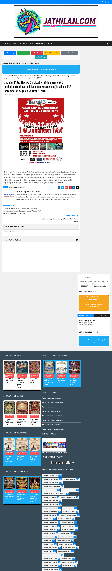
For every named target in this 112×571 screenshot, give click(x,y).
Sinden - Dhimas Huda (81, 409)
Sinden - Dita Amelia (81, 315)
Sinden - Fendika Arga (81, 308)
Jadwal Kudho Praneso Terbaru (50, 357)
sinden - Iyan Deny (80, 449)
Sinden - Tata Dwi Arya (81, 539)
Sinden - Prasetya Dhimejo (83, 528)
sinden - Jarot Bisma (95, 351)
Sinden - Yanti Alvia (80, 340)
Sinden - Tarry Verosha (82, 322)
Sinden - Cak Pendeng (81, 355)
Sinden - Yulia (79, 546)
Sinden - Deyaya (79, 488)
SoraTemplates (15, 567)
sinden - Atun (79, 550)
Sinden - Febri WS (80, 293)
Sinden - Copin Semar (81, 481)
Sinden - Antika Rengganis (83, 405)
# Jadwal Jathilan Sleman (16, 191)
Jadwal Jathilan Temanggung (49, 348)
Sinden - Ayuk (79, 474)
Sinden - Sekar (79, 351)
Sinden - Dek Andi (80, 485)
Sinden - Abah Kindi (80, 398)
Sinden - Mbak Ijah (80, 514)
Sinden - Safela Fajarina (82, 348)
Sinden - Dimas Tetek (81, 304)
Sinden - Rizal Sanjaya (81, 337)
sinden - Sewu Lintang (81, 456)
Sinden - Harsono (97, 499)
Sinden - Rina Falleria (81, 387)
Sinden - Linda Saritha (81, 330)
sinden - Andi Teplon (81, 445)
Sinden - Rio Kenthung (81, 535)
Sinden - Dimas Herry (96, 488)
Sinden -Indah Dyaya (81, 442)
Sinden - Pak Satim (80, 521)
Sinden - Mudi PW (97, 514)
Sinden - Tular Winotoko (82, 434)
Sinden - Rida (97, 384)
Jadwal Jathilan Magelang (48, 339)
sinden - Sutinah (97, 553)
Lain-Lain (50, 44)
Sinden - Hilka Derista (81, 319)
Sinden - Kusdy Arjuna (82, 286)
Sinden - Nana (79, 517)
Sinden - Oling (93, 517)
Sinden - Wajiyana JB (81, 366)
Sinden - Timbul (98, 387)
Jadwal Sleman (30, 53)
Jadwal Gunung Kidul (59, 53)
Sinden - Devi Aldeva (97, 485)
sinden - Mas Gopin (80, 553)
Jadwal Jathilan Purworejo (49, 344)
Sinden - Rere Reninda (81, 532)
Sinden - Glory (96, 377)
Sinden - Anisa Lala (80, 467)
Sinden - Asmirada (97, 470)
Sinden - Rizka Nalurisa (82, 297)
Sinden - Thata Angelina (82, 326)
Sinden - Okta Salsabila (82, 427)
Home (6, 44)
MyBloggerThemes (37, 567)
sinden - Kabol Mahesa (82, 452)
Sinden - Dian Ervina (81, 344)
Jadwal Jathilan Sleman (17, 76)
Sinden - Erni (78, 496)
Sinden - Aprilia (97, 467)
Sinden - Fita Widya (80, 499)
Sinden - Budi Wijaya (81, 478)
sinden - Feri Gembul (81, 373)
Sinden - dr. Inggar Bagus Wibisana (85, 312)
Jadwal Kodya (47, 57)
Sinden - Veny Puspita (81, 391)
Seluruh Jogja (17, 53)
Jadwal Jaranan (36, 44)
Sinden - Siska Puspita (82, 431)
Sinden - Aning (96, 398)
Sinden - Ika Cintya (80, 416)
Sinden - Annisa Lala (81, 402)
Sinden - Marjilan (80, 358)
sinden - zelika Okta (81, 557)
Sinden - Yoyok (93, 543)
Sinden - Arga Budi (80, 470)
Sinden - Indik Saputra (82, 420)
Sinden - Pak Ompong (81, 384)
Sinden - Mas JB (79, 423)
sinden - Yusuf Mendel (82, 395)
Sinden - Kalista (80, 507)
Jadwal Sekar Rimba (85, 96)
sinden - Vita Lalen (80, 377)
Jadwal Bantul (43, 53)
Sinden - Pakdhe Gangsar (82, 525)
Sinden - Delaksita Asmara (83, 301)
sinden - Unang (98, 456)
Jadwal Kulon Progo (33, 57)
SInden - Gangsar (80, 460)
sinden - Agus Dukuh (81, 369)
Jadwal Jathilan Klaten (47, 335)
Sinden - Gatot (98, 409)
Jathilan (102, 90)
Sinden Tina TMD (94, 546)
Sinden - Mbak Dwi (95, 510)
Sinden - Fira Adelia (94, 496)
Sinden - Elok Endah (94, 492)
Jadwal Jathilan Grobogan (48, 326)
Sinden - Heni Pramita (81, 413)
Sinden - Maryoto (95, 507)
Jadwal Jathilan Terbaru (48, 353)
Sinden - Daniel (98, 481)
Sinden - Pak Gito (80, 380)
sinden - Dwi (92, 550)
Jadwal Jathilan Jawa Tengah (49, 331)
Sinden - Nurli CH (80, 333)
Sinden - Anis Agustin (81, 463)
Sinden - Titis (98, 539)
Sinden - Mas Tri (80, 510)
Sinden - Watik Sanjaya (82, 438)
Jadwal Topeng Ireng (86, 98)
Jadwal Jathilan (18, 44)
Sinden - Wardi (79, 543)
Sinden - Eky (78, 492)
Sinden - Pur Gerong (81, 362)
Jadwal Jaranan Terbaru (87, 94)
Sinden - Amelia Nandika (82, 290)
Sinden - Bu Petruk (94, 474)
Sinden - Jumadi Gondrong (83, 503)
